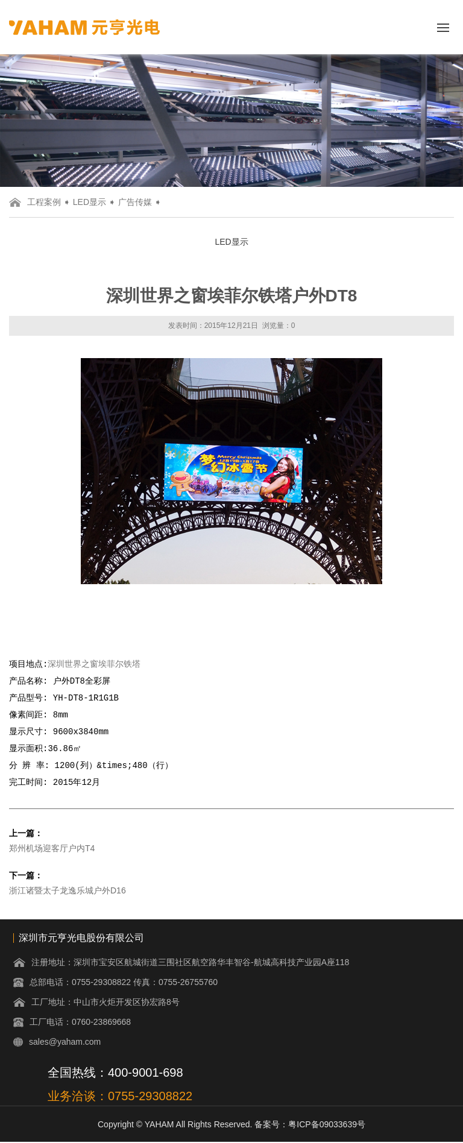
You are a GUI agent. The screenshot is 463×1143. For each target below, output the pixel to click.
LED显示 (89, 202)
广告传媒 (135, 202)
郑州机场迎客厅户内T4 (52, 849)
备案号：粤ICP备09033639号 (309, 1125)
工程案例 (44, 202)
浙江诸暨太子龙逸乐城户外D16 (67, 891)
